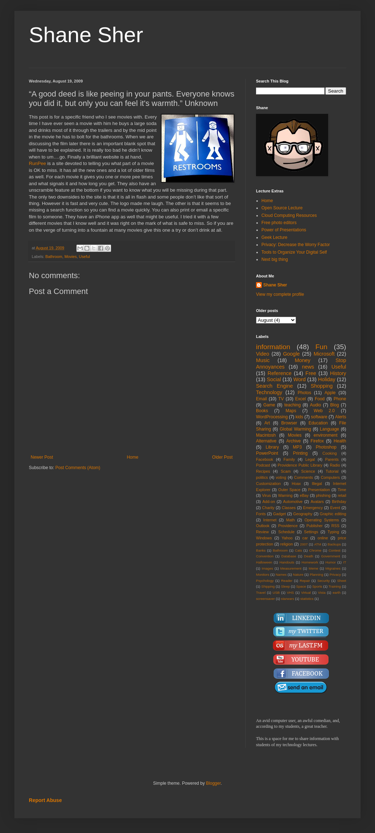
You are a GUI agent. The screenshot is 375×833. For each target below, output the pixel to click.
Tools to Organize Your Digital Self (294, 252)
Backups (334, 544)
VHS (290, 592)
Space (301, 586)
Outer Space (289, 489)
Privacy (335, 574)
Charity (268, 507)
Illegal (317, 483)
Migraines (333, 568)
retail (342, 495)
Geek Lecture (274, 237)
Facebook (264, 459)
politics (262, 477)
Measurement (290, 568)
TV (281, 398)
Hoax (296, 483)
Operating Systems (321, 520)
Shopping (322, 386)
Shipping (268, 586)
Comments (303, 477)
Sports (317, 586)
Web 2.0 (324, 410)
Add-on (268, 501)
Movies (71, 256)
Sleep (285, 586)
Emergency (313, 507)
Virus (266, 495)
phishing (323, 495)
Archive (293, 441)
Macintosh (266, 435)
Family (289, 459)
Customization (268, 483)
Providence (287, 526)
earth (336, 592)
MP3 (297, 447)
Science (308, 471)
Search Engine (274, 386)
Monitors (262, 574)
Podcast (263, 465)
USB (276, 592)
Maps (291, 410)
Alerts (340, 416)
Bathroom (53, 256)
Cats (298, 550)
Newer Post (42, 457)
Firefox (317, 441)
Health (340, 441)
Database (288, 556)
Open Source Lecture (282, 207)
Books (262, 410)
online (323, 538)
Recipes (263, 471)
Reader (286, 581)
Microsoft (324, 354)
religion (286, 544)
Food (320, 398)
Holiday (326, 379)
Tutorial (332, 471)
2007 (304, 544)
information (273, 347)
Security (323, 581)
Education (318, 423)
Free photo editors (278, 222)
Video (262, 354)
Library (272, 447)
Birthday (339, 501)
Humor (330, 562)
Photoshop (326, 447)
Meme (313, 568)
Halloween (264, 562)
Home (132, 457)
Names (280, 574)
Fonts (261, 514)
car (305, 538)
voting (281, 477)
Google (291, 354)
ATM (317, 544)
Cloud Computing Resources (289, 215)
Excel (300, 398)
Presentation (319, 489)
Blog (334, 404)
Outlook (262, 526)
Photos (304, 392)
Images (267, 568)
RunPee (38, 163)
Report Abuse (45, 800)
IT (344, 562)
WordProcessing (272, 416)
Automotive (293, 501)
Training (334, 586)
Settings (311, 532)
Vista (322, 592)
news (308, 367)
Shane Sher (86, 35)
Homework (309, 562)
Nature (298, 574)
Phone (340, 398)
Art (267, 423)
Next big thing (274, 259)
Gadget (279, 514)
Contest (334, 550)
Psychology (265, 581)
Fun (321, 347)
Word (300, 379)
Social (274, 379)
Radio (335, 465)
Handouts (286, 562)
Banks (261, 550)
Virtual (306, 592)
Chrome (315, 550)
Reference (279, 373)
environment (326, 435)
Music (263, 360)
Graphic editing (333, 514)
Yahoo (287, 538)
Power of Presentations (283, 229)
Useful (84, 256)
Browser (289, 423)
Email (261, 398)
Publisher (314, 526)
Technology (269, 392)
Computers (330, 477)
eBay (304, 495)
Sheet (341, 581)
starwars (287, 599)
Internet (270, 520)
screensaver (265, 599)
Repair (305, 581)
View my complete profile (280, 294)
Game (269, 404)
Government (330, 556)
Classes (289, 507)
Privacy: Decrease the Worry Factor (295, 244)
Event (335, 507)
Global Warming (295, 429)
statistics (307, 599)
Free (310, 373)
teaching (292, 404)
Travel (260, 592)
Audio (315, 404)
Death (308, 556)
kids (299, 416)
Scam (286, 471)
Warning (285, 495)
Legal (310, 459)
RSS (335, 526)
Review (262, 532)
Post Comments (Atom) (77, 467)
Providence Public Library (300, 465)
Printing (300, 453)
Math (290, 520)
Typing (333, 532)
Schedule (286, 532)
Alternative (266, 441)
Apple (330, 392)
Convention (265, 556)
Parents (332, 459)
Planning (316, 574)
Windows (264, 538)
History (338, 373)
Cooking (329, 453)
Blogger (213, 783)
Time (342, 489)
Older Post (222, 457)
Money (302, 360)
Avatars (317, 501)
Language (329, 429)
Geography (302, 514)
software (319, 416)
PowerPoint (267, 453)
